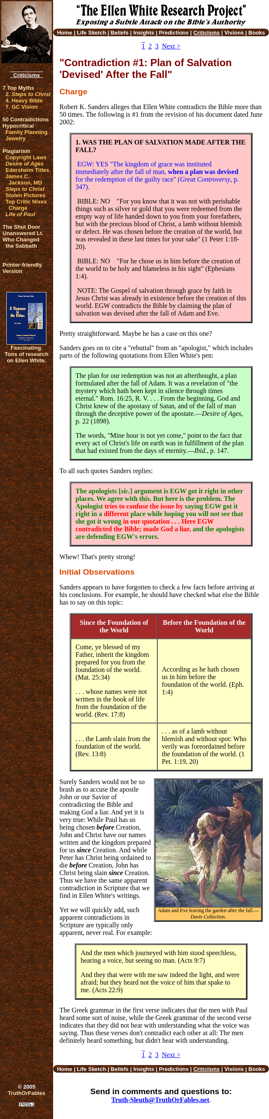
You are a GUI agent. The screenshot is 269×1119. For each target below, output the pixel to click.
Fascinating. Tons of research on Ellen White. (26, 354)
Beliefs (119, 32)
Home (64, 32)
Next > (171, 46)
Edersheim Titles (27, 170)
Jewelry (15, 138)
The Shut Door (21, 227)
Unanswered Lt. (23, 233)
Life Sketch (91, 32)
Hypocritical (18, 126)
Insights (143, 32)
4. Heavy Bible (24, 100)
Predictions (174, 32)
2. (28, 94)
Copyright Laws (26, 157)
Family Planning (26, 132)
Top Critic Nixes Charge (26, 204)
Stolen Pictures (25, 195)
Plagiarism (16, 151)
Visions (234, 32)
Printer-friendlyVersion (22, 268)
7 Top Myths (18, 88)
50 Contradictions (26, 119)
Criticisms (26, 75)
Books (256, 32)
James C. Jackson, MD (23, 179)
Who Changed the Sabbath (21, 242)
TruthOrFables (27, 1093)
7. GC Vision (21, 107)
